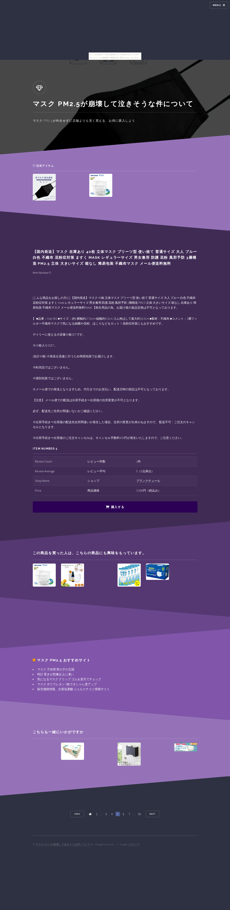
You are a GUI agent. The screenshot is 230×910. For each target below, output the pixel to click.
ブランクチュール (148, 481)
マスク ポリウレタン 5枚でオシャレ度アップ (67, 684)
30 (139, 814)
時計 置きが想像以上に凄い (55, 674)
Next (153, 814)
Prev (77, 814)
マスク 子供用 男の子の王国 (55, 669)
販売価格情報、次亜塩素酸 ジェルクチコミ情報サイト (73, 689)
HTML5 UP (134, 844)
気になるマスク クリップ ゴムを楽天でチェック (69, 679)
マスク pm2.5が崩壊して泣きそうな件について (63, 844)
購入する (117, 507)
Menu (217, 5)
